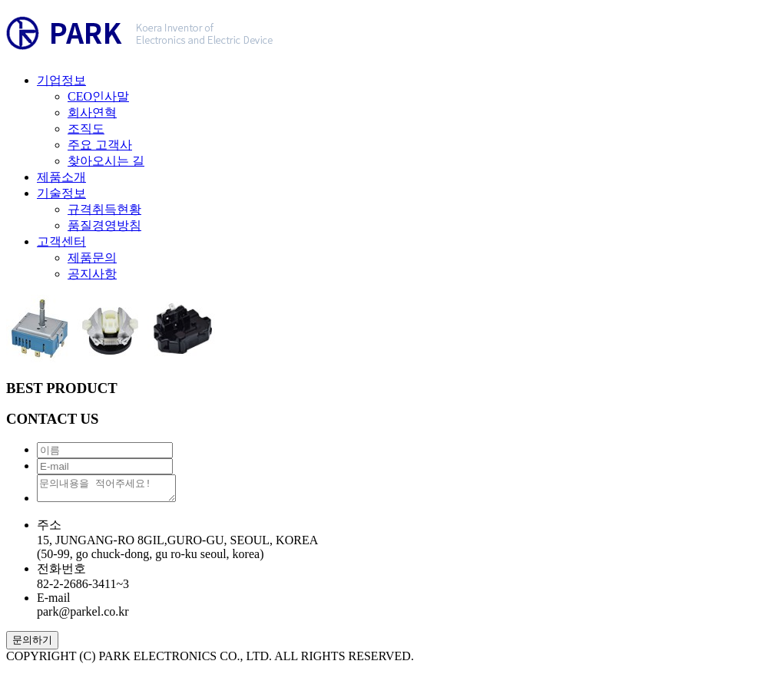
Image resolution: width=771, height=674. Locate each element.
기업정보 (61, 80)
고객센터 (61, 241)
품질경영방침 (104, 225)
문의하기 (32, 644)
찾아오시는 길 (106, 160)
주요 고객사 (100, 144)
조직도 (86, 128)
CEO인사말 (98, 96)
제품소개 (61, 176)
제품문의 (92, 257)
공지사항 (92, 273)
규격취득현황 (104, 209)
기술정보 (61, 193)
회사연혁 (92, 112)
